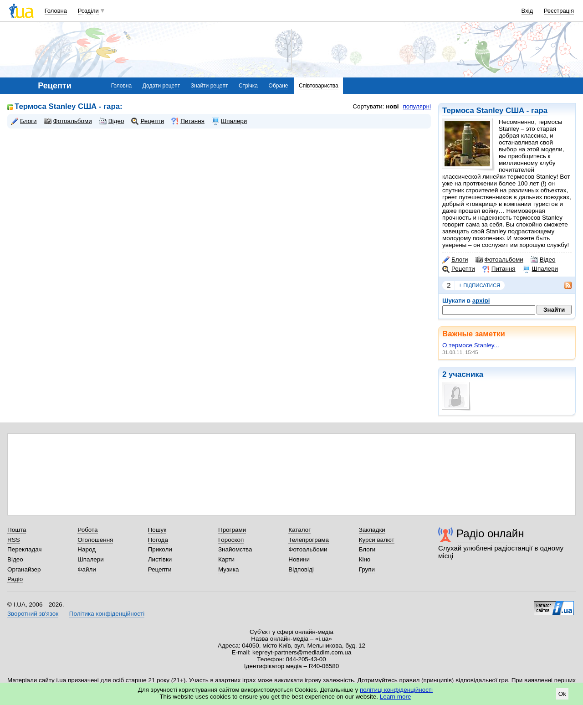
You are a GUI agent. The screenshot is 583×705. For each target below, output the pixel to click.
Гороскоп (231, 539)
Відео (543, 259)
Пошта (16, 529)
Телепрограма (308, 539)
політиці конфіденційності (396, 689)
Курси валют (376, 539)
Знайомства (235, 549)
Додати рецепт (161, 85)
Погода (158, 539)
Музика (228, 569)
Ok (562, 693)
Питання (499, 269)
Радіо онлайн (490, 533)
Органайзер (24, 569)
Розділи (88, 10)
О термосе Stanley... (470, 345)
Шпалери (540, 269)
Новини (299, 559)
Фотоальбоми (499, 259)
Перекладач (24, 549)
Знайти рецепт (209, 85)
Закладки (372, 529)
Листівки (160, 559)
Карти (226, 559)
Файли (86, 569)
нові (392, 106)
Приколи (160, 549)
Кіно (365, 559)
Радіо (15, 579)
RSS (13, 539)
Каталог (299, 529)
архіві (481, 300)
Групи (367, 569)
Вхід (527, 10)
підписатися (480, 285)
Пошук (157, 529)
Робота (87, 529)
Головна (56, 10)
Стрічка (248, 85)
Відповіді (301, 569)
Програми (232, 529)
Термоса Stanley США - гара (494, 110)
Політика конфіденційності (106, 613)
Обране (278, 85)
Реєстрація (559, 10)
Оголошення (95, 539)
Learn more (395, 696)
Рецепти (458, 269)
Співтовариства (318, 85)
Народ (86, 549)
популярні (417, 106)
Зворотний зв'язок (32, 613)
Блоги (455, 259)
